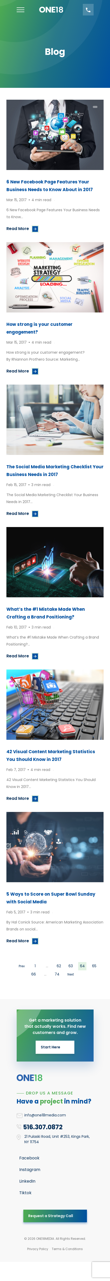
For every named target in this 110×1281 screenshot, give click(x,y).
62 (59, 966)
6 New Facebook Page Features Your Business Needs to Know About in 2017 (49, 186)
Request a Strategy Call (50, 1215)
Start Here (50, 1047)
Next (70, 974)
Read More (17, 229)
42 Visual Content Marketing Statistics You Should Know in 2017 (50, 755)
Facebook (29, 1158)
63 (70, 966)
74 (57, 974)
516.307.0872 (43, 1127)
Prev (22, 966)
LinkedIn (27, 1181)
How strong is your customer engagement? (39, 328)
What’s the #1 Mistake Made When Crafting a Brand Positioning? (45, 613)
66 (33, 974)
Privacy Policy (37, 1249)
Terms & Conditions (67, 1249)
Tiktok (25, 1193)
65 (94, 966)
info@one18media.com (45, 1115)
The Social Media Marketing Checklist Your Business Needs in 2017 (55, 471)
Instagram (29, 1170)
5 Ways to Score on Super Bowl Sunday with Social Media (50, 898)
